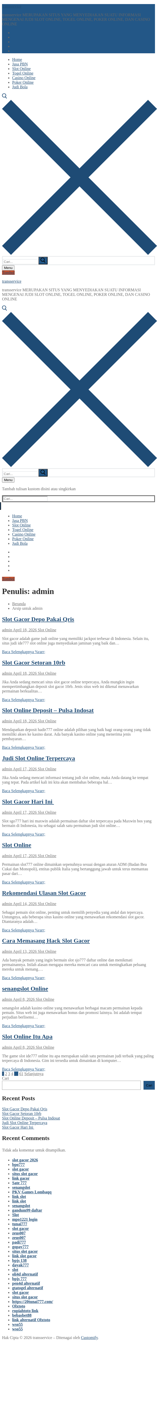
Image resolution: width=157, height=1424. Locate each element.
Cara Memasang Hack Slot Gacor (46, 940)
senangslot (21, 1187)
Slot (15, 1215)
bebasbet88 (21, 1315)
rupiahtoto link (25, 1311)
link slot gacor (24, 1256)
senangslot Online (25, 988)
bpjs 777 (19, 1279)
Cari (5, 1078)
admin (7, 630)
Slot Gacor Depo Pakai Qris (38, 619)
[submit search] (43, 260)
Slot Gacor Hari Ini (28, 801)
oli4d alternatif (25, 1274)
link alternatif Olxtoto (31, 1320)
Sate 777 (19, 1183)
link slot (19, 1196)
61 (21, 1074)
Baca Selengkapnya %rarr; (23, 652)
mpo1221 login (24, 1219)
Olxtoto (18, 1306)
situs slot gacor (25, 1174)
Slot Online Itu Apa (27, 1036)
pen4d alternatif (26, 1283)
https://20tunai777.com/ (32, 1301)
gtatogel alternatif (27, 1288)
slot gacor (20, 1169)
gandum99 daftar (27, 1210)
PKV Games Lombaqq (31, 1192)
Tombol (8, 272)
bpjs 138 (19, 1260)
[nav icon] (8, 267)
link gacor (21, 1178)
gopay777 (20, 1247)
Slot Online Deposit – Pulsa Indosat (48, 710)
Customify (89, 1337)
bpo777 (18, 1164)
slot (15, 1269)
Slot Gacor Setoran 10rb (33, 662)
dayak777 (20, 1265)
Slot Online (46, 630)
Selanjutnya (34, 1074)
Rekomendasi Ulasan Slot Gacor (44, 893)
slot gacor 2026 (25, 1160)
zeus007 (19, 1233)
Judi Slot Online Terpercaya (38, 758)
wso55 (17, 1324)
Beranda (19, 604)
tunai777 (19, 1224)
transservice (11, 6)
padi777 (19, 1242)
